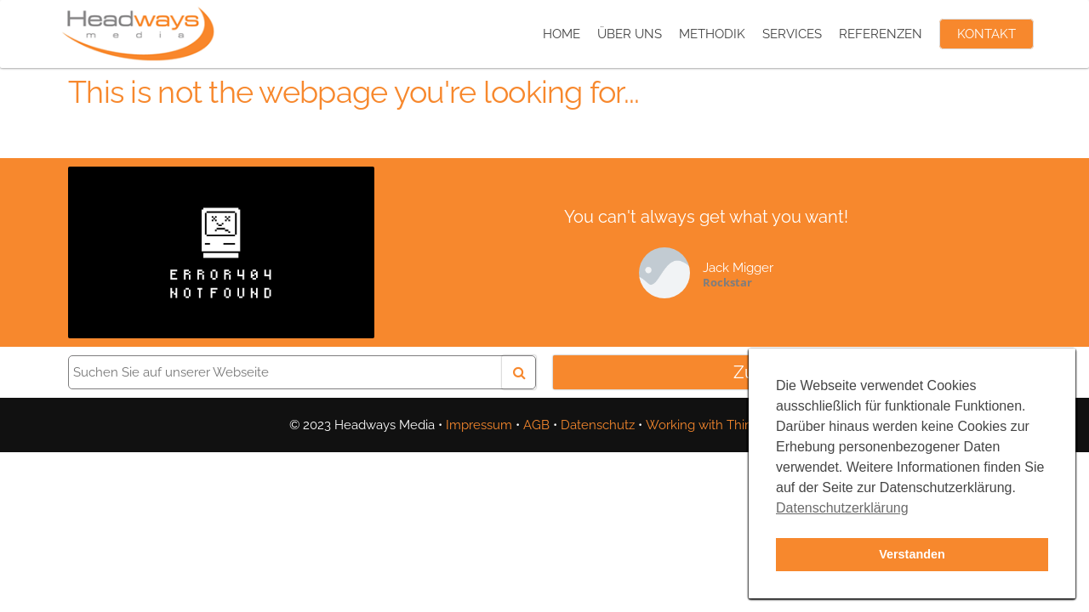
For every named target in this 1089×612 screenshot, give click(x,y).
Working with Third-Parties (723, 425)
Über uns (629, 34)
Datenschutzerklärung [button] (842, 508)
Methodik (712, 34)
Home (561, 34)
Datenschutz (598, 425)
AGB (536, 425)
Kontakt (986, 34)
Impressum (479, 425)
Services (792, 34)
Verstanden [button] (912, 554)
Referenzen (880, 34)
